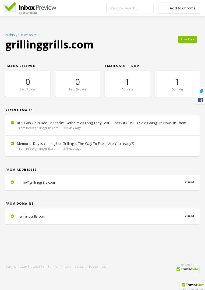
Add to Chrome (183, 8)
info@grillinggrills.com (102, 182)
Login (105, 266)
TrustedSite (35, 266)
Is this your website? (21, 34)
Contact (80, 266)
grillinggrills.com (102, 216)
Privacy (66, 266)
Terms (52, 266)
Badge (93, 266)
